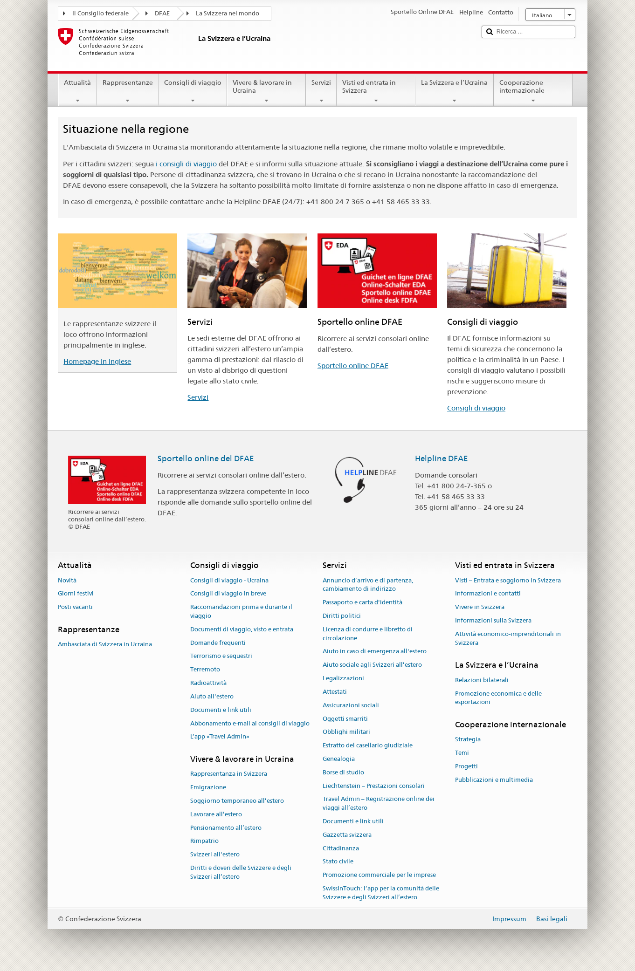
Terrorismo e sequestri (221, 656)
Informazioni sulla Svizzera (493, 620)
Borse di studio (343, 772)
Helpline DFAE (441, 458)
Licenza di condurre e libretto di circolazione (368, 634)
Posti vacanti (75, 606)
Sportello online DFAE (353, 365)
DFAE (162, 13)
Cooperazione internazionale (533, 91)
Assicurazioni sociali (351, 705)
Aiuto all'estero (212, 696)
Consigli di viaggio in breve (228, 593)
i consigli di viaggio (186, 163)
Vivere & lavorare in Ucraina (266, 91)
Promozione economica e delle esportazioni (498, 698)
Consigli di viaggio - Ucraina (229, 580)
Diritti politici (342, 615)
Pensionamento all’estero (226, 827)
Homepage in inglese (97, 361)
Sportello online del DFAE (206, 458)
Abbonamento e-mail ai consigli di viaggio (250, 723)
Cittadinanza (341, 848)
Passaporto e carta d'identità (362, 602)
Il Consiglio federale (100, 13)
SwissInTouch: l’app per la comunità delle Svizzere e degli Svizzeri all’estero (381, 893)
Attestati (335, 691)
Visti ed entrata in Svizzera (376, 91)
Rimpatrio (204, 841)
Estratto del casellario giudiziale (368, 745)
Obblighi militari (346, 732)
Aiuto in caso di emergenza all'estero (375, 651)
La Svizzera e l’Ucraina (454, 91)
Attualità (77, 91)
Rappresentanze (127, 91)
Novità (67, 580)
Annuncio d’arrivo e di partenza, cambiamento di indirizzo (368, 585)
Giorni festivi (76, 593)
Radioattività (208, 682)
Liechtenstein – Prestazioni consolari (374, 785)
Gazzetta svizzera (347, 834)
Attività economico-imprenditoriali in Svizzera (508, 638)
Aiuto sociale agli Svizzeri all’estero (372, 665)
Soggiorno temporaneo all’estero (237, 800)
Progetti (466, 766)
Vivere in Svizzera (479, 606)
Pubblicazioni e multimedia (494, 779)
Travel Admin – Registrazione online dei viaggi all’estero (379, 804)
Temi (462, 752)
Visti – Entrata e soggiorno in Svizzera (508, 580)
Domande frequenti (218, 642)
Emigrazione (208, 787)
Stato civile (338, 861)
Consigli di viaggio (193, 91)
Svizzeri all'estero (215, 854)
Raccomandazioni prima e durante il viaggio (241, 611)
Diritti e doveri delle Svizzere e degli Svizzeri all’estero (240, 872)
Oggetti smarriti (345, 718)
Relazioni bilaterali (482, 680)
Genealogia (339, 758)
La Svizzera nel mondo (227, 13)
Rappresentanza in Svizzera (228, 774)
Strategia (468, 739)
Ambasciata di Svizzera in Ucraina (105, 644)
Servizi (321, 91)
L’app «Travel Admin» (219, 736)
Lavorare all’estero (216, 814)
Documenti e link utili (220, 709)
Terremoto (205, 669)
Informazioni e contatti (488, 593)
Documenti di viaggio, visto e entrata (241, 629)
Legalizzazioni (343, 678)
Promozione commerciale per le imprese (379, 874)
